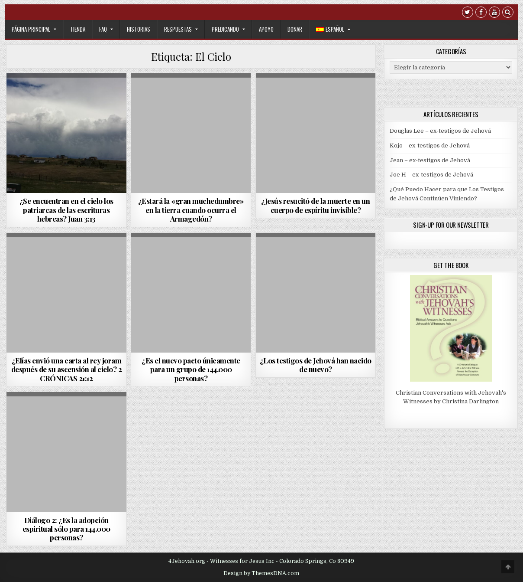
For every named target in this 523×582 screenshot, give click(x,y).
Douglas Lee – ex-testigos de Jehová (440, 131)
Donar (294, 29)
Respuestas (178, 29)
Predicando (225, 29)
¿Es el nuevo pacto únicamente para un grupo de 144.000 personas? (191, 369)
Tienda (77, 29)
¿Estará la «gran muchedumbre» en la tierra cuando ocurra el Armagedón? (191, 209)
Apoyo (266, 29)
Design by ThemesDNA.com (261, 573)
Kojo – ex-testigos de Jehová (430, 145)
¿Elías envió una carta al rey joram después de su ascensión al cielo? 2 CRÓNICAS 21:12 (66, 369)
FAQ (103, 29)
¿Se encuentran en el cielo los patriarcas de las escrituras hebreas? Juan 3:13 (66, 209)
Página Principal (31, 29)
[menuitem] (333, 29)
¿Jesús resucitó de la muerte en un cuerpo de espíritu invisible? (315, 205)
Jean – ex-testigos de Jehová (430, 160)
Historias (138, 29)
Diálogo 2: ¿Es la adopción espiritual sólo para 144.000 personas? (66, 529)
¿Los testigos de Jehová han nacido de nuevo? (315, 365)
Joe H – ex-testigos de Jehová (431, 174)
